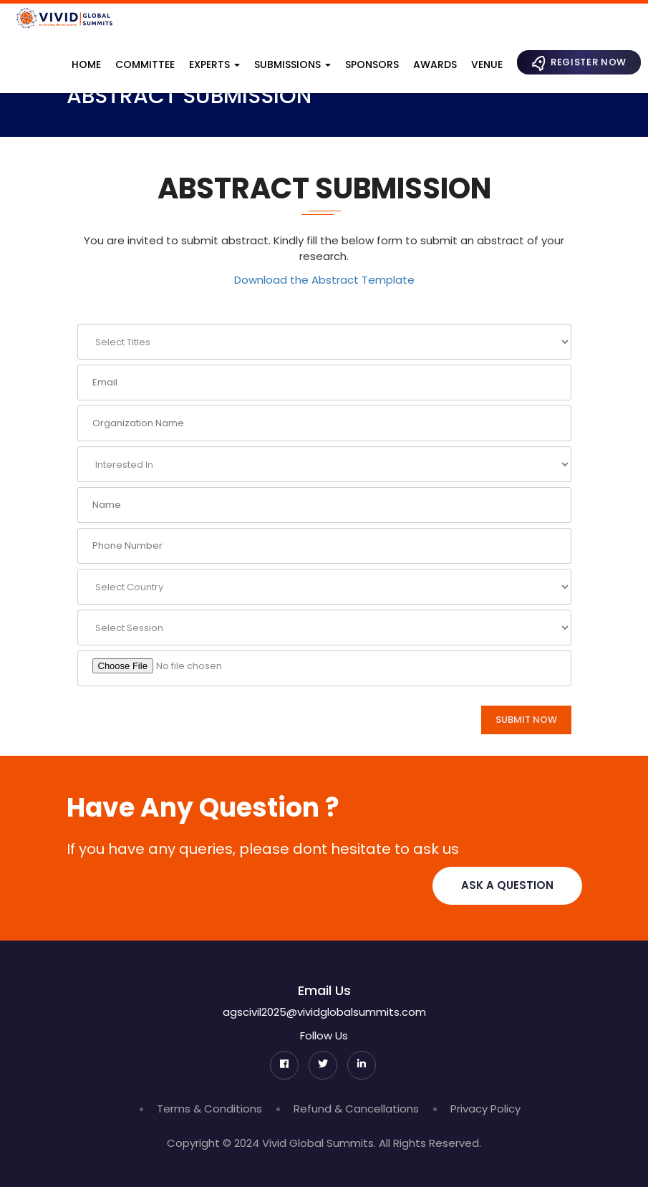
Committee (145, 64)
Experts (214, 64)
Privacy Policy (485, 1108)
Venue (487, 64)
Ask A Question (507, 885)
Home (86, 64)
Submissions (292, 64)
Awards (435, 64)
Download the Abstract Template (324, 279)
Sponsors (372, 64)
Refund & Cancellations (356, 1108)
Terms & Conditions (209, 1108)
